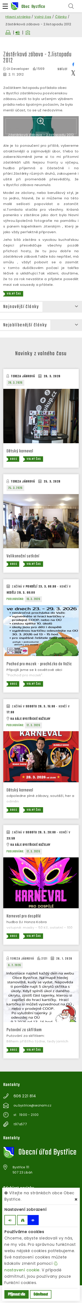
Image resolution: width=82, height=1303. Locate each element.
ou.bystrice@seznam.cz (32, 1123)
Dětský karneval (20, 468)
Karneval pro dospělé (24, 934)
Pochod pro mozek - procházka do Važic (39, 681)
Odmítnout (40, 1294)
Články (61, 16)
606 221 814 (25, 1113)
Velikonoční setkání (23, 573)
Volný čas (42, 16)
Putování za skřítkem (24, 1047)
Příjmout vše (16, 1294)
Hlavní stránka (18, 16)
